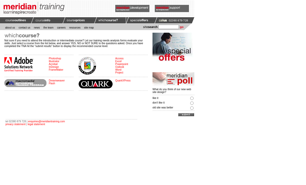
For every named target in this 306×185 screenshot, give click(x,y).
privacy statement (15, 124)
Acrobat (53, 64)
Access (119, 58)
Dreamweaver (57, 80)
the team (48, 27)
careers (61, 27)
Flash (52, 83)
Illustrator (54, 61)
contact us (24, 27)
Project (119, 72)
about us (10, 27)
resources (75, 27)
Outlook (119, 67)
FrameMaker (56, 69)
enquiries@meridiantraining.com (46, 121)
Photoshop (55, 58)
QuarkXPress (122, 80)
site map (89, 27)
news (37, 27)
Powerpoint (121, 64)
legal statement (36, 124)
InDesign (54, 67)
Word (118, 69)
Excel (118, 61)
